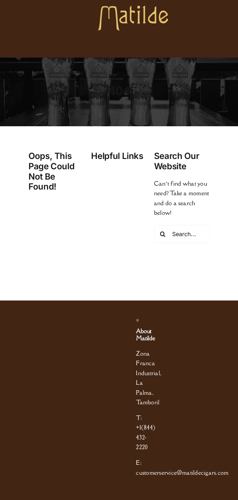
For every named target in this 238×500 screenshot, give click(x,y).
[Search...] (182, 234)
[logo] (133, 8)
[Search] (163, 234)
